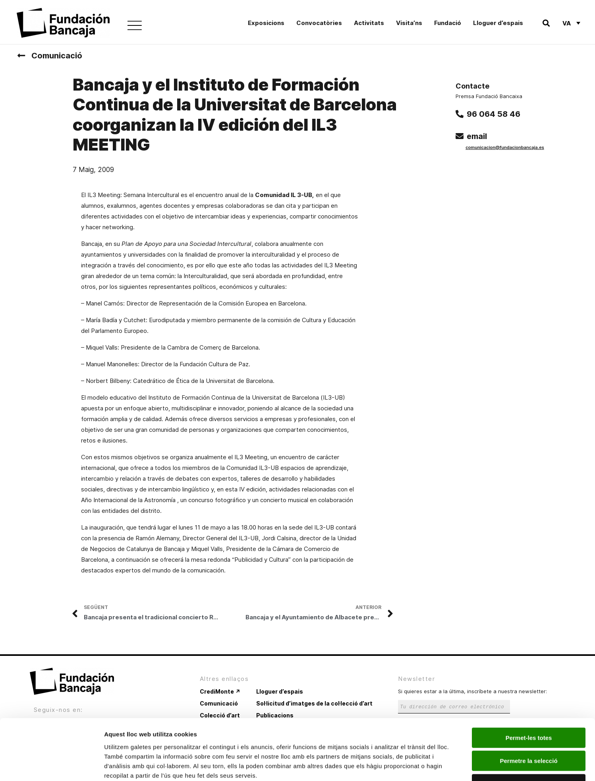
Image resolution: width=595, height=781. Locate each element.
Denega (528, 730)
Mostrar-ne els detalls (457, 765)
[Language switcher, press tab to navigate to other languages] (571, 23)
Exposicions (266, 23)
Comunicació (56, 55)
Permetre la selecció (528, 707)
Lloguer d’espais (498, 23)
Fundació (447, 23)
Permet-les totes (529, 683)
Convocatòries (319, 23)
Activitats (369, 23)
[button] (545, 23)
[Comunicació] (21, 55)
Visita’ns (409, 23)
